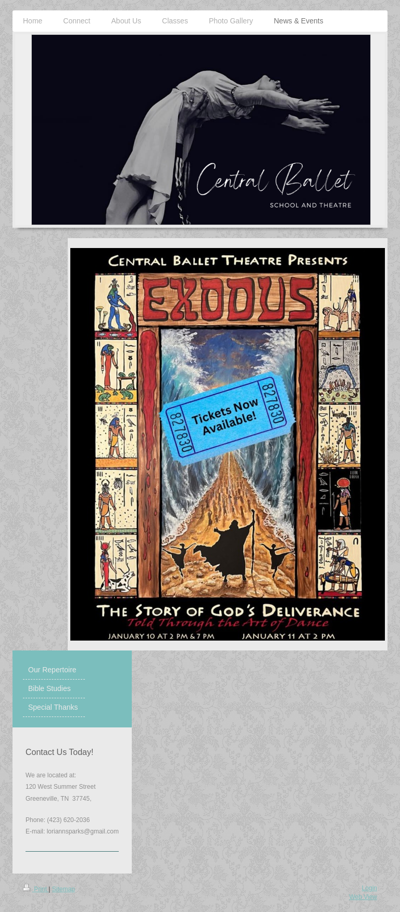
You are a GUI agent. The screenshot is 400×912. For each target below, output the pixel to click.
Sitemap (63, 889)
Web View (363, 897)
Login (369, 888)
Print (35, 889)
